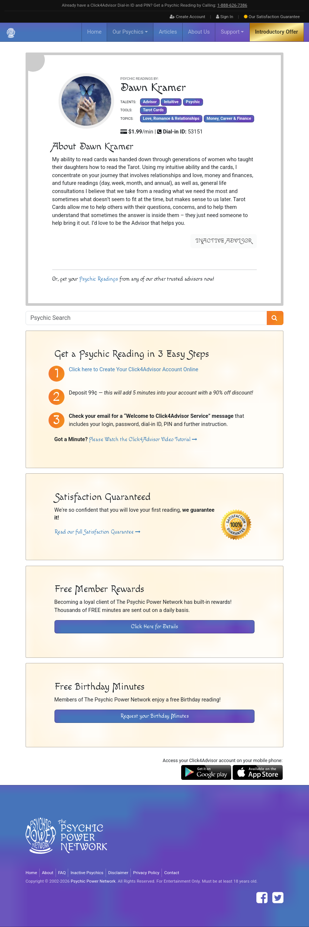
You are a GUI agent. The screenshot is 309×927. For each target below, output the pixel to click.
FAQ (62, 872)
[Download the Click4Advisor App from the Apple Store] (258, 772)
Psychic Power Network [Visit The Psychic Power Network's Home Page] (93, 881)
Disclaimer (118, 872)
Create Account (187, 16)
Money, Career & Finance (229, 118)
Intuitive (171, 101)
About (47, 872)
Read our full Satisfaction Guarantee (97, 532)
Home (94, 32)
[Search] (275, 318)
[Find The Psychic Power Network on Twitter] (277, 897)
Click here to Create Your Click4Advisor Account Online (133, 369)
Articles (168, 32)
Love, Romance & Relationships (171, 118)
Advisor (150, 101)
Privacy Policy (146, 872)
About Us (199, 32)
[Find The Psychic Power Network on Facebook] (262, 897)
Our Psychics (128, 32)
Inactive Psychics (86, 872)
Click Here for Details (154, 626)
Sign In (224, 16)
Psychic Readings (98, 279)
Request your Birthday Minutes (154, 716)
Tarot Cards (153, 110)
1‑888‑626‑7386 (232, 5)
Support (230, 32)
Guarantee (272, 16)
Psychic (193, 101)
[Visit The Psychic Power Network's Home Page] (66, 841)
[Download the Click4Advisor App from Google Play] (206, 772)
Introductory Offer (276, 32)
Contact (171, 872)
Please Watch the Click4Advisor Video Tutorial (143, 439)
